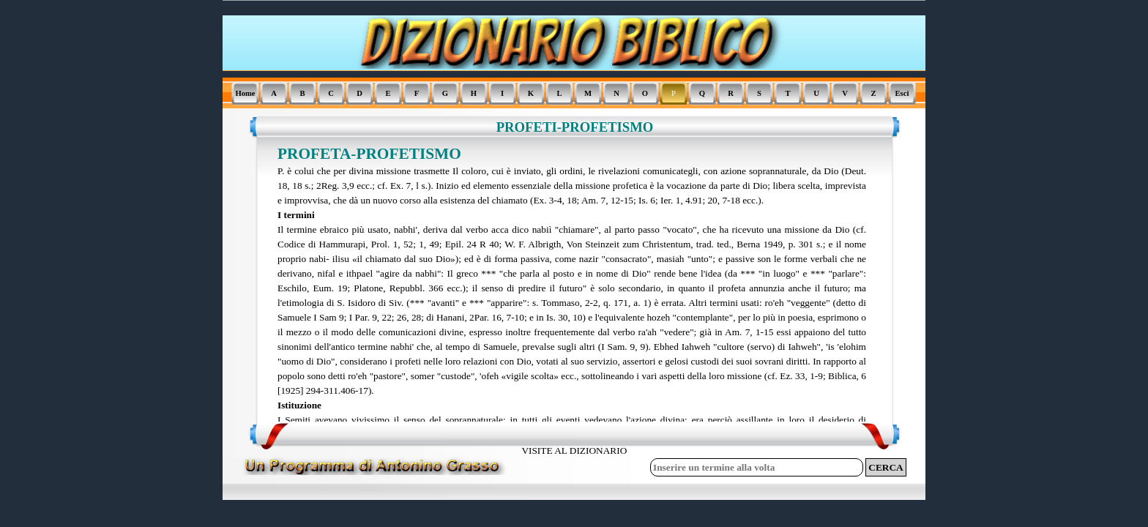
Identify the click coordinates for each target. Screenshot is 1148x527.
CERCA (885, 467)
